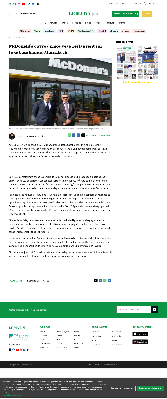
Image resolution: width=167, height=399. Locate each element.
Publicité (110, 3)
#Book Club (102, 31)
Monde (88, 23)
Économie (76, 23)
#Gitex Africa (25, 31)
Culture (110, 23)
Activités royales (49, 23)
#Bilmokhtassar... (139, 31)
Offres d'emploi (118, 345)
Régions (60, 339)
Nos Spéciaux (62, 347)
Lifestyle (21, 37)
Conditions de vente (110, 365)
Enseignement (45, 343)
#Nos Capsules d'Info (86, 31)
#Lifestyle (114, 31)
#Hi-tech (125, 31)
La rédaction (117, 336)
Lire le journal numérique (137, 82)
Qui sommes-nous (98, 332)
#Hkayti (37, 31)
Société (99, 23)
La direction (96, 336)
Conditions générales (92, 365)
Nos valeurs (116, 332)
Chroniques (44, 347)
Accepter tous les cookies (150, 388)
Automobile (78, 343)
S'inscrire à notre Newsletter (126, 14)
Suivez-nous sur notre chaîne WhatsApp (98, 136)
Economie (43, 335)
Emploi (76, 339)
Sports (122, 23)
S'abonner (147, 14)
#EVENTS (70, 31)
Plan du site (96, 345)
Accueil (12, 37)
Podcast (77, 347)
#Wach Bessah (49, 31)
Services (136, 3)
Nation (65, 23)
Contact (115, 340)
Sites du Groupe (123, 3)
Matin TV (43, 332)
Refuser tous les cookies (122, 388)
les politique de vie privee (13, 395)
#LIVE (60, 31)
